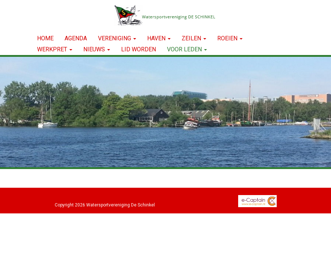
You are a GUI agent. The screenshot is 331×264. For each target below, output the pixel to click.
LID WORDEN (138, 49)
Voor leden (187, 49)
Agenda (76, 38)
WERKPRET (54, 49)
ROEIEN (230, 38)
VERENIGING (117, 38)
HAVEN (159, 38)
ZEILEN (194, 38)
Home (45, 38)
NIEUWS (96, 49)
